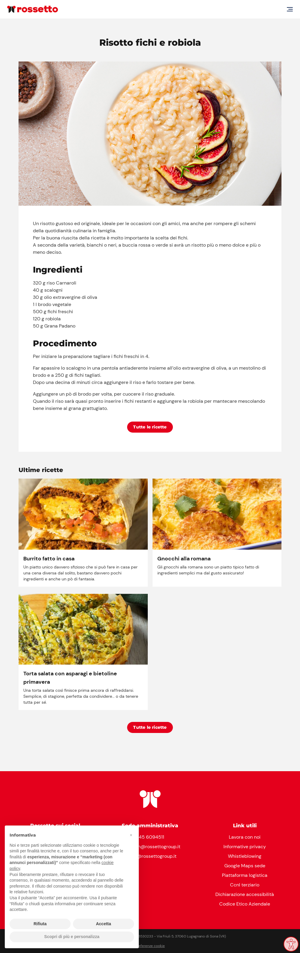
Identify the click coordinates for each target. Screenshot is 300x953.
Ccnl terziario (244, 885)
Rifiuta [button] (40, 923)
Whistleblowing (244, 856)
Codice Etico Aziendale (244, 904)
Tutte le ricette (150, 427)
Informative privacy (244, 846)
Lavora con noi (245, 837)
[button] (131, 835)
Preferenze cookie (150, 945)
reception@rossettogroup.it (149, 846)
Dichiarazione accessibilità (244, 894)
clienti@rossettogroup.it (149, 856)
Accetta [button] (103, 923)
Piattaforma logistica (244, 875)
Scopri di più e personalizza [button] (71, 936)
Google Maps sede (244, 866)
